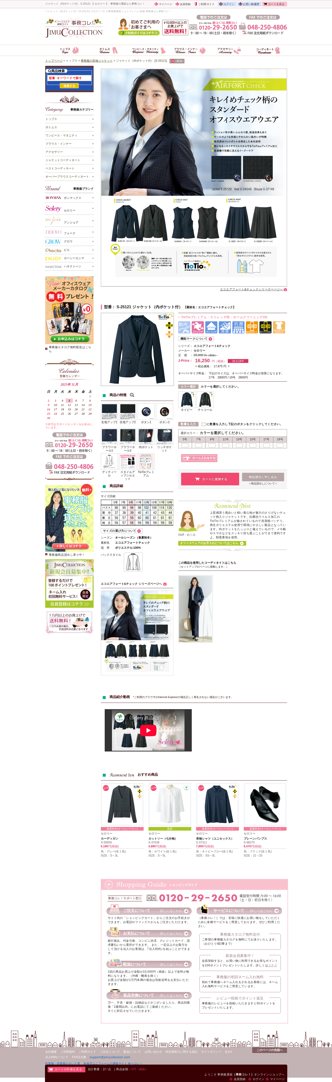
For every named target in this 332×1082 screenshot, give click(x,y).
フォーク (60, 232)
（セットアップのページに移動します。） (203, 566)
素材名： (192, 307)
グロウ (59, 242)
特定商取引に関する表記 (182, 1051)
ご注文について (110, 1051)
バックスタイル (111, 554)
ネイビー (186, 410)
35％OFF (238, 361)
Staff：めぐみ (187, 534)
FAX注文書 (79, 1057)
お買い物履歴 (251, 4)
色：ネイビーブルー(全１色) (214, 851)
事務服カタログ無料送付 (240, 934)
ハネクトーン (63, 267)
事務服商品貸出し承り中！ (67, 554)
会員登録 (185, 4)
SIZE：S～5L (157, 855)
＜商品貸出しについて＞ (263, 483)
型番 (108, 307)
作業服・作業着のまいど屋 (62, 1063)
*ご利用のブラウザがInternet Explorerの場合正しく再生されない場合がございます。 (183, 697)
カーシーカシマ (64, 258)
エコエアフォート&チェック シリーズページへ (131, 584)
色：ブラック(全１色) (258, 851)
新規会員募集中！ (240, 956)
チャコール (205, 410)
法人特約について (56, 1057)
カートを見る (276, 4)
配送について (132, 1051)
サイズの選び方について (120, 531)
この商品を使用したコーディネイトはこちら (207, 562)
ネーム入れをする (203, 458)
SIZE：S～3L (109, 855)
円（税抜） (210, 355)
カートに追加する (214, 479)
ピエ (57, 250)
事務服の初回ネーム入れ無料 (240, 977)
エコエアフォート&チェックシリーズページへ (251, 289)
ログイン (228, 4)
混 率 (105, 547)
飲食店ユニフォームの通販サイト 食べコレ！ (113, 1063)
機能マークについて (194, 338)
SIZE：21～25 (253, 855)
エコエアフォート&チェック (212, 346)
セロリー (60, 208)
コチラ (272, 965)
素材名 (105, 542)
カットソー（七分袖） (162, 838)
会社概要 (51, 1051)
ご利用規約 (67, 1051)
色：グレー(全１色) (113, 851)
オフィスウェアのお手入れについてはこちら (209, 543)
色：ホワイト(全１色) (162, 851)
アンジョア (61, 221)
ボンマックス (63, 197)
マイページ (165, 4)
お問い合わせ (153, 1051)
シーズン (106, 537)
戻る (176, 61)
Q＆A (228, 1051)
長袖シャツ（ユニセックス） (215, 838)
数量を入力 (188, 424)
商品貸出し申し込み (263, 477)
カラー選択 (188, 386)
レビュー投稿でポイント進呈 (240, 998)
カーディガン (109, 838)
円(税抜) (113, 846)
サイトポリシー (211, 1051)
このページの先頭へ (270, 1050)
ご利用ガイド (206, 4)
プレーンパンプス (255, 838)
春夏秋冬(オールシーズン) (122, 828)
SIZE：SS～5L (205, 855)
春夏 (169, 828)
